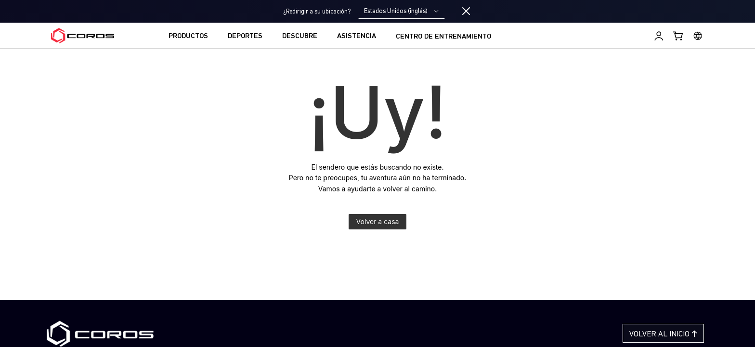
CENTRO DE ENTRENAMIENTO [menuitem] (443, 36)
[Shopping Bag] (679, 36)
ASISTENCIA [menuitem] (356, 36)
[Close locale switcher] (466, 11)
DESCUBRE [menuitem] (299, 36)
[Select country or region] (698, 36)
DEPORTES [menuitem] (245, 36)
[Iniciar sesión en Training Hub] (659, 36)
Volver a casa (377, 221)
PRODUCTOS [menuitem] (188, 36)
